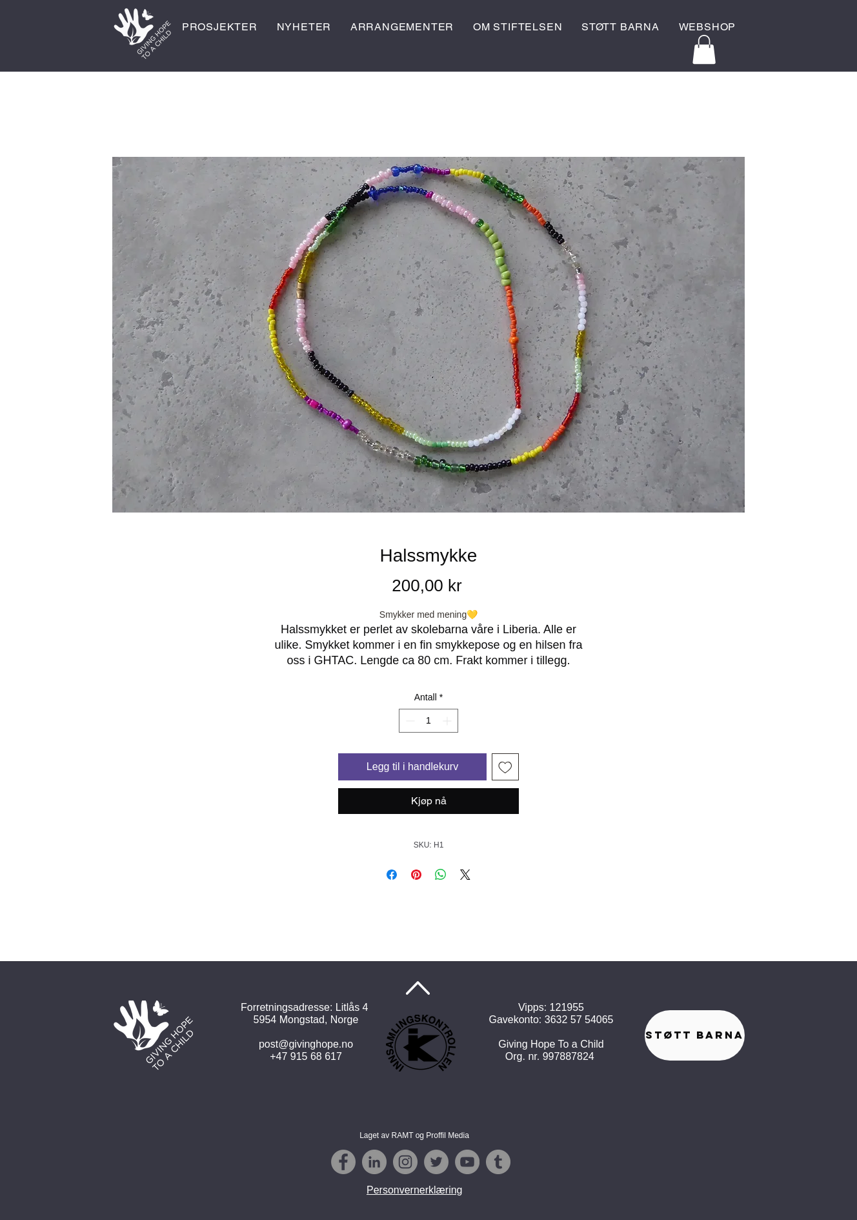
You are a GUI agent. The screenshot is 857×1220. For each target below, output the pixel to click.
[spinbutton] (428, 720)
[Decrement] (409, 720)
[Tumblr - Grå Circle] (498, 1162)
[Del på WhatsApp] (441, 874)
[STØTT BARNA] (695, 1035)
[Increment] (448, 720)
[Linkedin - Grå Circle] (374, 1162)
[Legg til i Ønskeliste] (505, 766)
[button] (704, 49)
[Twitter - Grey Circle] (436, 1162)
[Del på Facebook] (391, 874)
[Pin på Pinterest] (416, 874)
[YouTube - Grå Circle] (467, 1162)
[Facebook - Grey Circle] (343, 1162)
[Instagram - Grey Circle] (405, 1162)
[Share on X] (465, 874)
